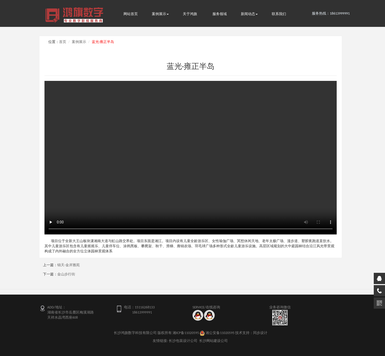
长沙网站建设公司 (213, 341)
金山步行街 (66, 274)
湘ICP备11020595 (186, 333)
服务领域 (219, 14)
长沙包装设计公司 (183, 341)
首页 (62, 42)
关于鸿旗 (190, 14)
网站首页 (130, 14)
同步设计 (260, 333)
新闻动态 (249, 14)
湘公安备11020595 (220, 333)
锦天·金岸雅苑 (68, 265)
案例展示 (160, 14)
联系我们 (279, 14)
